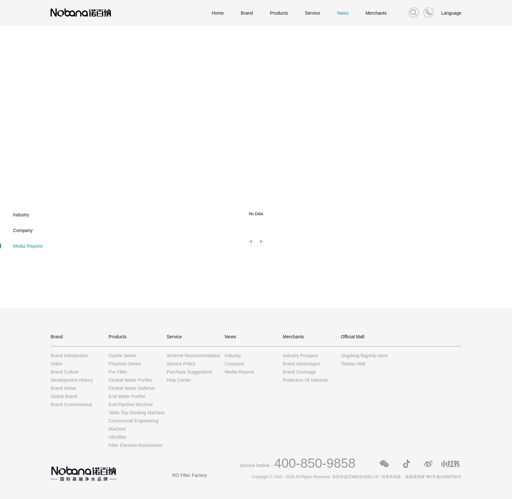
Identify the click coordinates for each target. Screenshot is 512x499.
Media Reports (28, 246)
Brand (247, 13)
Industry (21, 214)
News (343, 13)
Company (23, 230)
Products (279, 13)
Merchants (376, 13)
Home (218, 13)
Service (312, 13)
